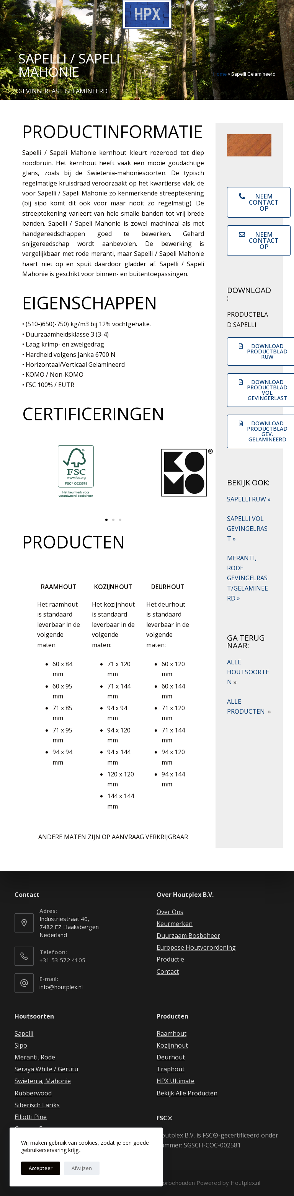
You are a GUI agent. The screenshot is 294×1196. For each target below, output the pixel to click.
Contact (168, 971)
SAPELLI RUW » (249, 499)
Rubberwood (33, 1093)
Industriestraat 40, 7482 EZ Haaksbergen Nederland (69, 927)
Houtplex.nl (245, 1182)
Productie (170, 959)
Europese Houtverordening (196, 947)
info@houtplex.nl (61, 987)
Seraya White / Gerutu (46, 1069)
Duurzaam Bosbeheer (188, 935)
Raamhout (171, 1033)
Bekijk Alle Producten (187, 1093)
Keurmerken (175, 923)
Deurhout (171, 1057)
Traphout (171, 1069)
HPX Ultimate (175, 1081)
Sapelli (24, 1033)
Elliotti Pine (31, 1117)
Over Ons (170, 912)
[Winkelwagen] (276, 14)
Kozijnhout (172, 1045)
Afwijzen (82, 1168)
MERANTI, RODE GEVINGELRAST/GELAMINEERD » (247, 578)
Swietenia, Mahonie (43, 1081)
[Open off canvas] (18, 14)
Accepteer (40, 1168)
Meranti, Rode (35, 1057)
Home (220, 74)
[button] (106, 520)
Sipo (21, 1045)
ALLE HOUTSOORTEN (248, 672)
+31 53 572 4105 (62, 960)
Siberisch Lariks (37, 1105)
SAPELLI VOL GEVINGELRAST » (247, 528)
